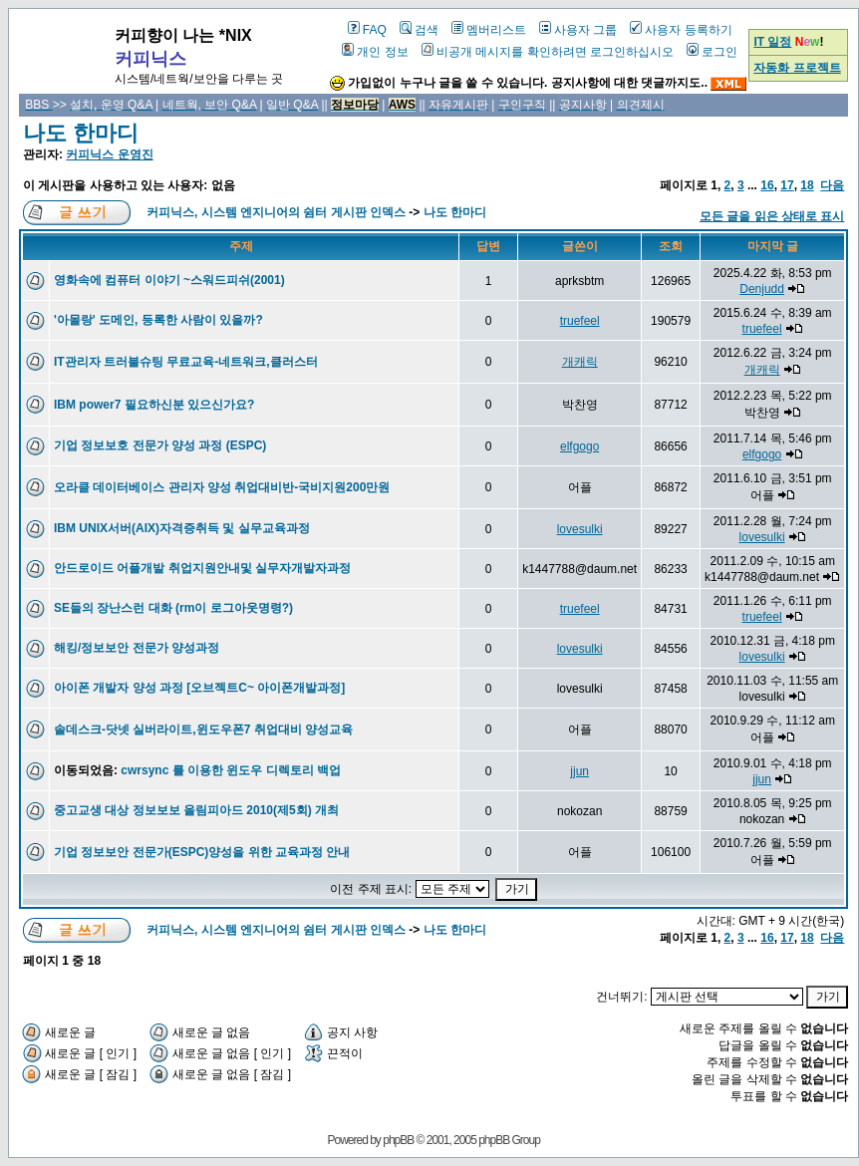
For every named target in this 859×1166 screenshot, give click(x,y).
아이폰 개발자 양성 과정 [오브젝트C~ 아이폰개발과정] (199, 688)
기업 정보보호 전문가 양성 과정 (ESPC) (160, 445)
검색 (419, 30)
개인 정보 (375, 52)
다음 (832, 185)
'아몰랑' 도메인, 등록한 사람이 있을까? (158, 320)
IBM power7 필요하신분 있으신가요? (154, 405)
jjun (579, 771)
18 (806, 185)
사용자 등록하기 (680, 30)
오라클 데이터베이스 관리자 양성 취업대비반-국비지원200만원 (222, 487)
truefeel (580, 321)
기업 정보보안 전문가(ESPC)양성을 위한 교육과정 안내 (202, 852)
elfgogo (579, 446)
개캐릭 (580, 362)
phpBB (398, 1140)
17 (786, 185)
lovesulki (580, 529)
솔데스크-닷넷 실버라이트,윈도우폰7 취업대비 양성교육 (203, 729)
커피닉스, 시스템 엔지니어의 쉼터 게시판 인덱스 (276, 212)
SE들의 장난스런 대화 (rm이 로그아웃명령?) (173, 608)
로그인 (712, 52)
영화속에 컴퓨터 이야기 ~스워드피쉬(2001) (169, 280)
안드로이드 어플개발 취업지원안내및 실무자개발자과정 (202, 568)
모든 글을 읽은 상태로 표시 (772, 216)
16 (766, 185)
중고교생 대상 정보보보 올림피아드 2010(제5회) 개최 (196, 810)
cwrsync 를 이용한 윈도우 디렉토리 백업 (231, 770)
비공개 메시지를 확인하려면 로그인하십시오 (548, 52)
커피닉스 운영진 (109, 154)
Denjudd (761, 289)
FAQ (367, 30)
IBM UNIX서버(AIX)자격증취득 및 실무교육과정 (182, 528)
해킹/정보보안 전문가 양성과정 (136, 648)
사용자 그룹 (578, 30)
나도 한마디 (81, 133)
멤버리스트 (488, 30)
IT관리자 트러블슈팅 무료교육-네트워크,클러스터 (186, 362)
